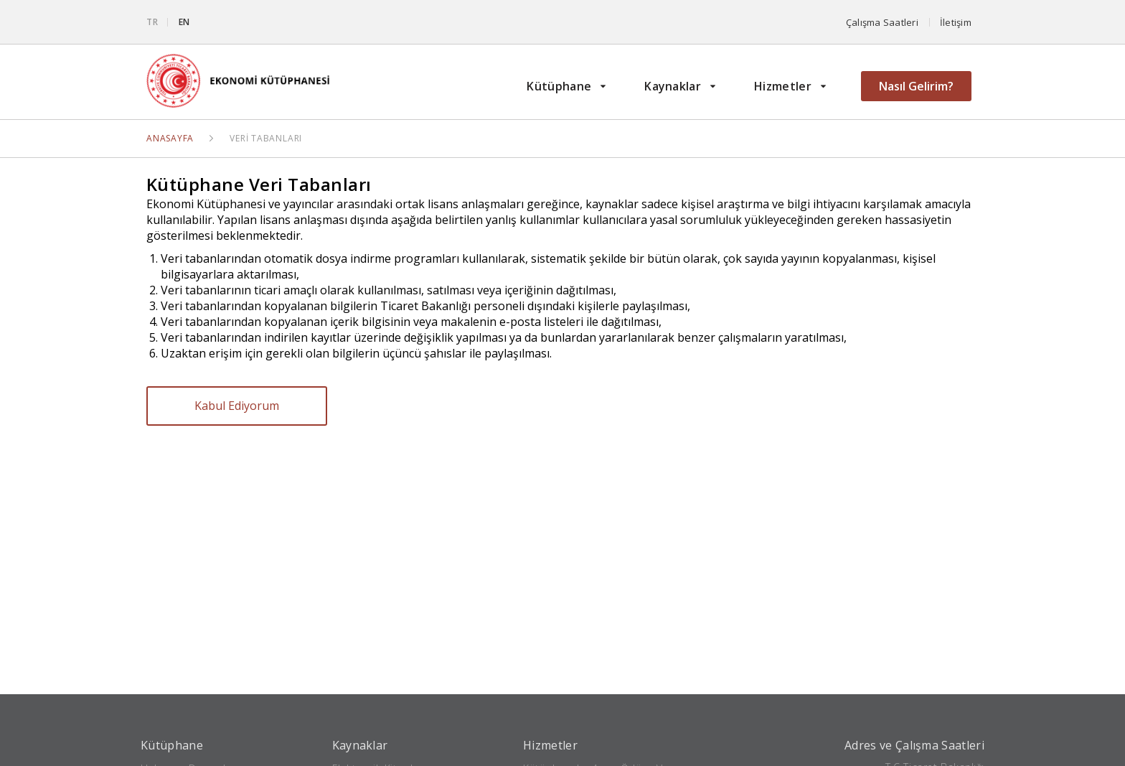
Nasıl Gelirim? (916, 86)
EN (185, 22)
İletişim (955, 22)
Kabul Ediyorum (236, 406)
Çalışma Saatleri (882, 22)
